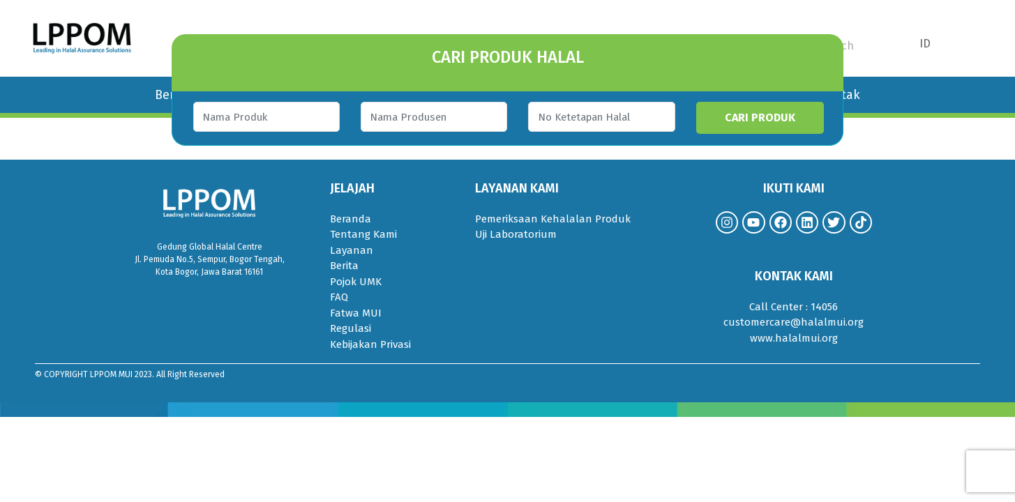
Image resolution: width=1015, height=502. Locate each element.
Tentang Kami (363, 234)
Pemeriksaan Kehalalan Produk (553, 219)
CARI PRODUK (769, 117)
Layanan (351, 250)
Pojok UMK (356, 281)
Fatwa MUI (356, 313)
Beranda (350, 219)
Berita (344, 265)
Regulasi (350, 328)
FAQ (339, 297)
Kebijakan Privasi (370, 344)
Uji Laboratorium (516, 234)
